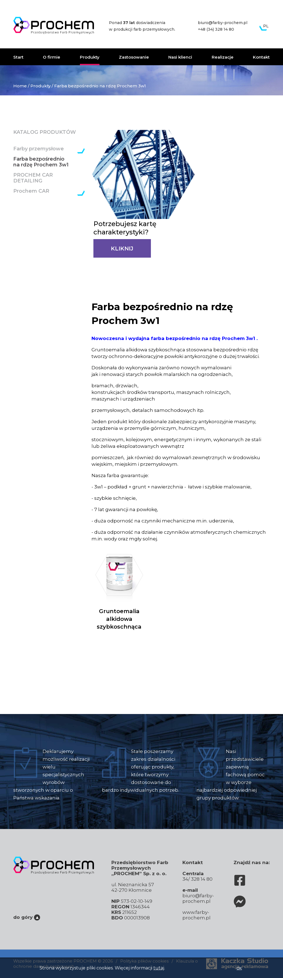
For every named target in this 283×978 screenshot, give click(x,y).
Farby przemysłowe (38, 149)
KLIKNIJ (122, 248)
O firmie (51, 57)
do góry (26, 917)
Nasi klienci (180, 57)
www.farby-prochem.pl (196, 915)
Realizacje (223, 57)
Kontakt (261, 57)
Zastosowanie (134, 57)
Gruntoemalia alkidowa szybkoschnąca (119, 588)
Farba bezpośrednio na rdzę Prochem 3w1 (41, 162)
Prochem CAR (31, 191)
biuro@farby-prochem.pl (222, 22)
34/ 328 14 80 (197, 879)
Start (18, 57)
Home (20, 85)
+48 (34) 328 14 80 (216, 29)
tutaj (158, 968)
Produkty (89, 57)
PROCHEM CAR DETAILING (33, 178)
